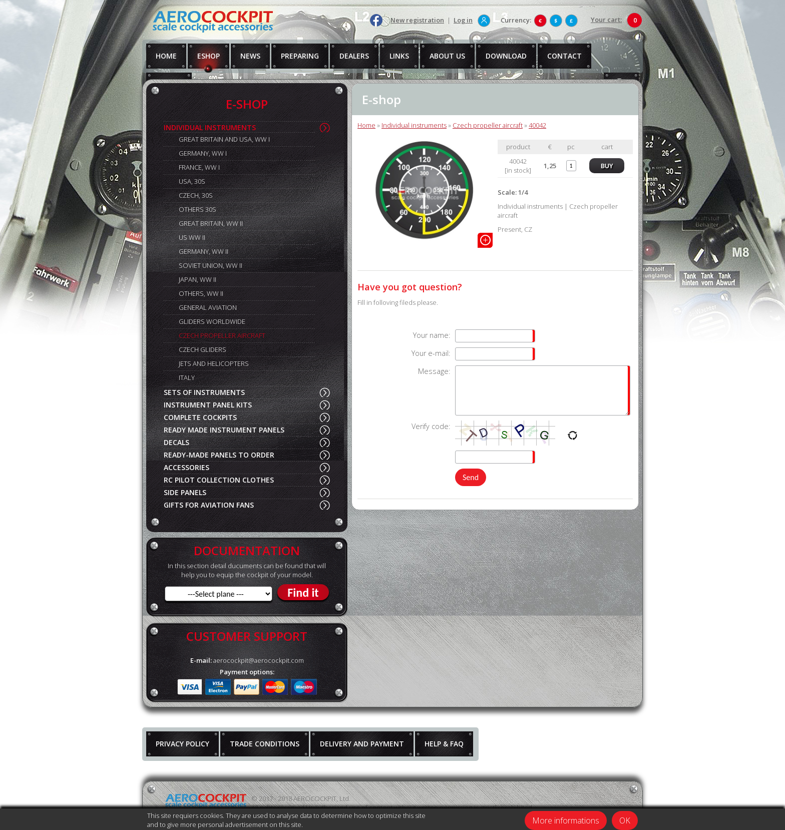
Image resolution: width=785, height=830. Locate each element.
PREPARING (300, 56)
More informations (565, 820)
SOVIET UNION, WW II (210, 265)
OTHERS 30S (197, 209)
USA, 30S (192, 181)
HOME (166, 56)
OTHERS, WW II (201, 293)
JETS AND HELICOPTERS (214, 363)
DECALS (176, 442)
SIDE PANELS (185, 492)
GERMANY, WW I (203, 153)
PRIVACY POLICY (182, 743)
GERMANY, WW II (203, 251)
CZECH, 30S (196, 195)
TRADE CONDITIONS (264, 743)
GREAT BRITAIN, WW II (211, 223)
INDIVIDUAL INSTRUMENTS (210, 127)
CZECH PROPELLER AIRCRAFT (222, 335)
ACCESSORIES (186, 467)
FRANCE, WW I (199, 167)
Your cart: (606, 19)
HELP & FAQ (444, 743)
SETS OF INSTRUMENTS (204, 392)
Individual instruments (414, 125)
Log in (463, 20)
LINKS (399, 56)
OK (624, 820)
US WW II (192, 237)
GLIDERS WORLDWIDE (212, 321)
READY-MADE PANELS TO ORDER (219, 455)
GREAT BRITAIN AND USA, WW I (224, 139)
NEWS (250, 56)
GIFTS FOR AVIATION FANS (209, 505)
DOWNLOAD (506, 56)
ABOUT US (447, 56)
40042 (537, 125)
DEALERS (354, 56)
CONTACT (564, 56)
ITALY (187, 377)
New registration (417, 20)
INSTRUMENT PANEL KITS (208, 404)
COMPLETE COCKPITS (200, 417)
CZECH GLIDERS (202, 349)
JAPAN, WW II (197, 279)
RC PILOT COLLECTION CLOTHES (219, 480)
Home (366, 125)
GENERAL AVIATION (208, 307)
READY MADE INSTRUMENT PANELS (224, 430)
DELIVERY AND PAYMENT (362, 743)
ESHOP (208, 56)
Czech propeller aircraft (488, 125)
